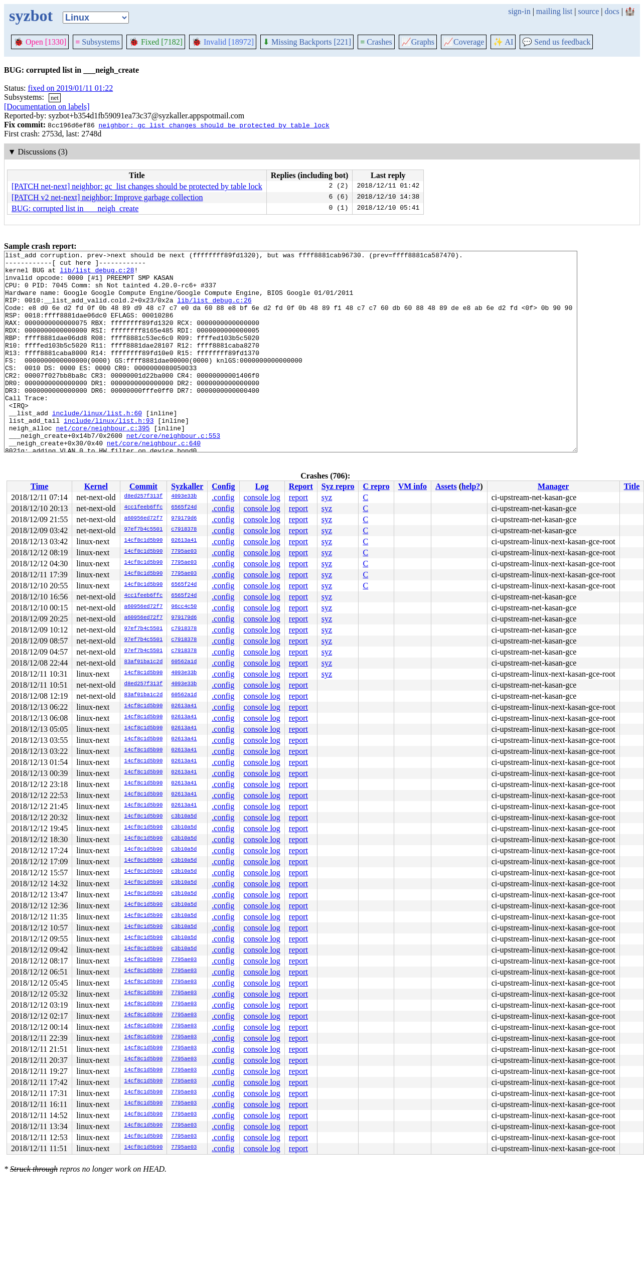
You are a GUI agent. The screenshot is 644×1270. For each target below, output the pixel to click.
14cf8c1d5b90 (143, 540)
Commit (143, 486)
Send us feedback (556, 42)
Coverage (463, 42)
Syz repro (338, 486)
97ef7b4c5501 (143, 529)
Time (39, 486)
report (298, 497)
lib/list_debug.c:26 (214, 310)
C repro (376, 486)
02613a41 (184, 540)
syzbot (31, 16)
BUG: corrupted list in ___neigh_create (75, 208)
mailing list (554, 11)
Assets (446, 486)
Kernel (96, 486)
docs (611, 11)
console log (262, 497)
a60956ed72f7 (143, 518)
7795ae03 (184, 551)
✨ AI (503, 42)
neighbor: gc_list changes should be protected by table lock (213, 124)
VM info (412, 486)
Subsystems (97, 42)
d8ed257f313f (143, 496)
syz (326, 497)
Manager (553, 486)
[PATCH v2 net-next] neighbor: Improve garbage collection (107, 197)
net (55, 97)
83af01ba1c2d (143, 662)
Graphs (417, 42)
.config (223, 497)
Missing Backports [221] (307, 42)
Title (632, 486)
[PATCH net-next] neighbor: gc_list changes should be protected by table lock (137, 186)
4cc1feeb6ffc (143, 507)
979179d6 (184, 518)
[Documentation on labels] (47, 106)
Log (262, 486)
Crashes (376, 42)
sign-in (519, 11)
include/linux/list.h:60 (97, 445)
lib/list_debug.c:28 (97, 274)
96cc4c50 (184, 606)
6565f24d (184, 507)
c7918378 (184, 529)
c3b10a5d (184, 816)
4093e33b (184, 496)
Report (301, 486)
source (588, 11)
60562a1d (184, 662)
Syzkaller (187, 486)
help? (470, 486)
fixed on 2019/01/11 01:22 (70, 88)
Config (223, 486)
